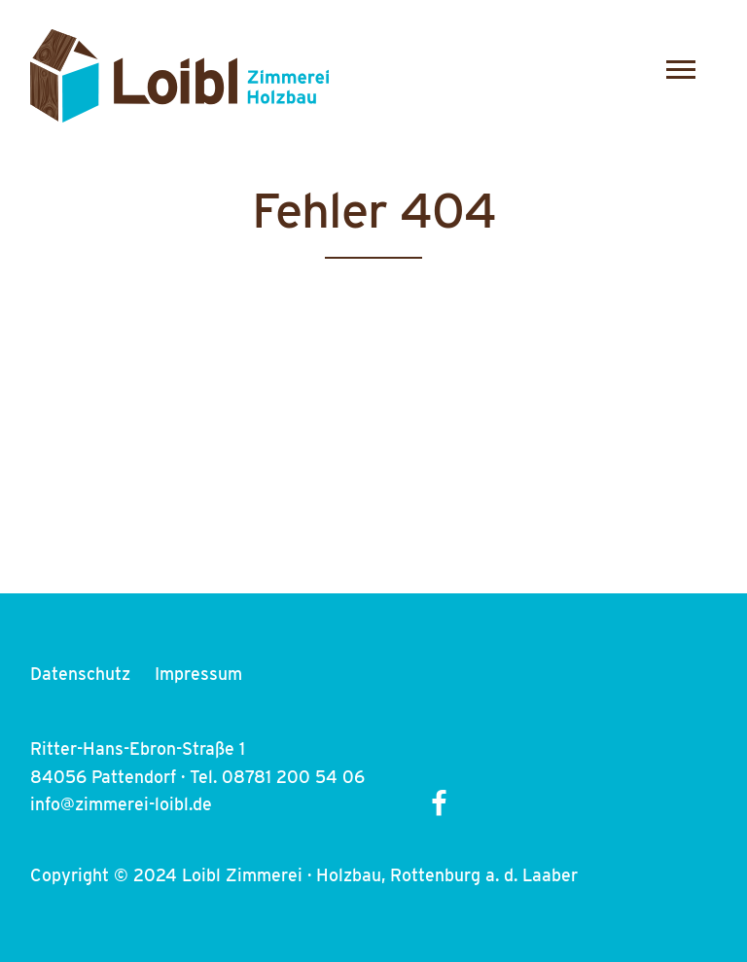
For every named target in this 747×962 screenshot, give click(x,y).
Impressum (198, 673)
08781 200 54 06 (293, 776)
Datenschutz (80, 673)
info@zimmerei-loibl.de (121, 804)
